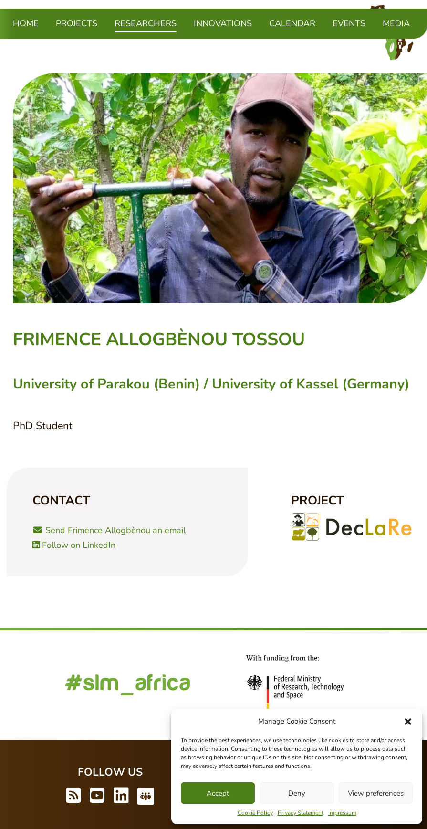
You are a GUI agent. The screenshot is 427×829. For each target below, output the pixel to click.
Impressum (342, 813)
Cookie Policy (255, 813)
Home (26, 23)
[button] (408, 721)
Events (349, 23)
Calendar (292, 23)
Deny (296, 793)
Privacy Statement (300, 813)
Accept (218, 793)
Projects (76, 23)
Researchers (146, 23)
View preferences (376, 793)
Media (396, 23)
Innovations (223, 23)
